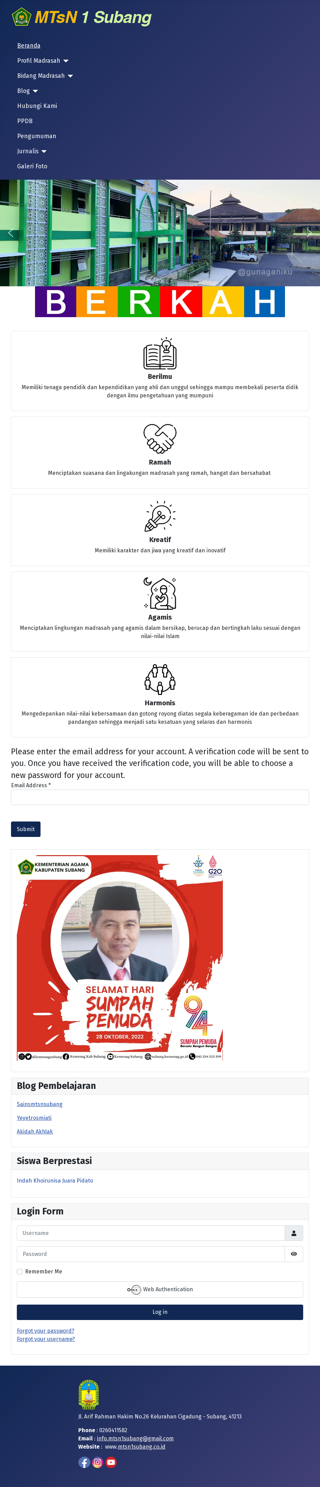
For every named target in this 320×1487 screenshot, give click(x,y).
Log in (160, 1312)
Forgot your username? (46, 1339)
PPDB (25, 121)
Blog (23, 91)
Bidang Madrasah (41, 76)
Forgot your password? (45, 1331)
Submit (26, 829)
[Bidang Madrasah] (69, 76)
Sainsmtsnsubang (39, 1104)
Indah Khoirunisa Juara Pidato (55, 1180)
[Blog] (34, 91)
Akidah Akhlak (35, 1131)
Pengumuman (36, 136)
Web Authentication (160, 1290)
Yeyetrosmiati (34, 1118)
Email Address (31, 785)
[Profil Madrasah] (64, 61)
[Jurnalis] (42, 151)
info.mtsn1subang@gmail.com (135, 1438)
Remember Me (43, 1271)
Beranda (29, 45)
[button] (10, 232)
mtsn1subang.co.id (141, 1446)
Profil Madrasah (38, 60)
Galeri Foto (32, 166)
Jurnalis (27, 151)
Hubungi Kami (37, 106)
